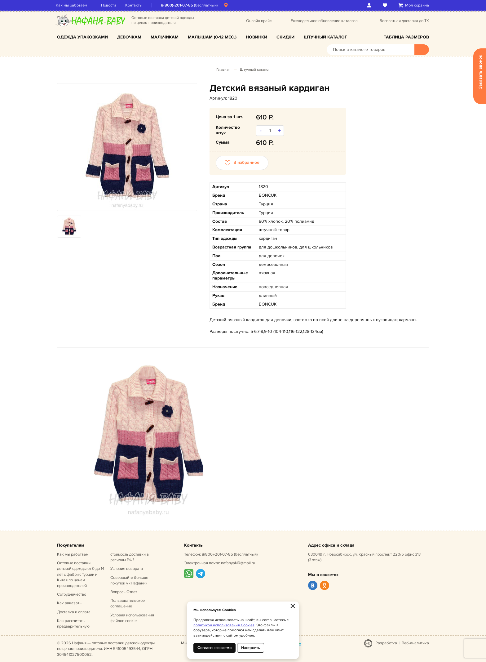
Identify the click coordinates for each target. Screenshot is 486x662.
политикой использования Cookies (223, 625)
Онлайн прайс (259, 20)
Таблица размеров (406, 37)
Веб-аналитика (415, 643)
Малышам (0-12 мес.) (212, 37)
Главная (223, 69)
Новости (109, 5)
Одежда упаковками (82, 37)
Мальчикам (165, 37)
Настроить (250, 647)
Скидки (285, 37)
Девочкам (129, 37)
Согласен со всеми (214, 647)
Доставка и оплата (74, 612)
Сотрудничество (71, 594)
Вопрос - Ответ (123, 591)
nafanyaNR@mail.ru (238, 563)
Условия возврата (126, 568)
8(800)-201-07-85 (178, 5)
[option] (127, 147)
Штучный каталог (325, 37)
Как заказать (69, 603)
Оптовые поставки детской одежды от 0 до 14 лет (80, 574)
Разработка (386, 643)
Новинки (256, 37)
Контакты (135, 5)
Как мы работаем (72, 5)
